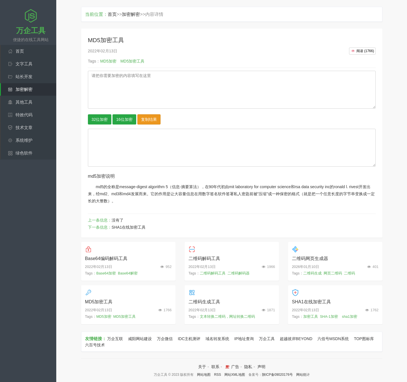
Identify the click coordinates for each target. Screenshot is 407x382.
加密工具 (310, 316)
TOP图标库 (364, 338)
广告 (231, 366)
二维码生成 (312, 273)
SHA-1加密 (329, 316)
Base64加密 (106, 273)
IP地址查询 (244, 338)
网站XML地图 (234, 375)
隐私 (248, 366)
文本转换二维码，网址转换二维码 (227, 316)
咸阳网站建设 (140, 338)
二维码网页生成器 (310, 258)
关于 (202, 366)
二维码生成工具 (204, 301)
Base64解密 (127, 273)
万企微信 (165, 338)
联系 (215, 366)
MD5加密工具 (99, 301)
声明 (261, 366)
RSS (217, 375)
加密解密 (24, 89)
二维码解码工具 (204, 258)
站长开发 (24, 76)
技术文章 (24, 127)
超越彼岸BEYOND (296, 338)
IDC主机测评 (189, 338)
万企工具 (267, 338)
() (362, 51)
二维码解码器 (239, 273)
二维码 (349, 273)
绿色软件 (24, 153)
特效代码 (24, 114)
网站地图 (204, 375)
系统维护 (24, 140)
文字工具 (24, 63)
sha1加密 (349, 316)
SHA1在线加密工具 (129, 227)
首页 (20, 51)
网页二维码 (333, 273)
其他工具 (24, 102)
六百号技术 (95, 345)
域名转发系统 (217, 338)
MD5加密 (103, 316)
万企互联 (115, 338)
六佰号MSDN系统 (333, 338)
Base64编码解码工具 (106, 258)
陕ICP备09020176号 (277, 375)
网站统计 (303, 375)
